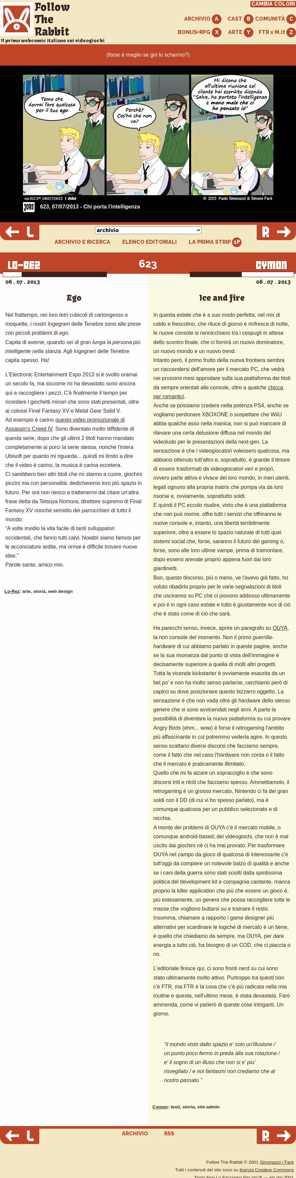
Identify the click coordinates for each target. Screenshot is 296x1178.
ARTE (240, 32)
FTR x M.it (277, 32)
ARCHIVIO (202, 19)
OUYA (280, 628)
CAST (240, 19)
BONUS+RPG (199, 32)
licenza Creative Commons (267, 1169)
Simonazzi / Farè (277, 1162)
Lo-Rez (12, 591)
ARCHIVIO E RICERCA (82, 242)
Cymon (160, 1106)
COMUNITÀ (275, 19)
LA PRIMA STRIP (215, 242)
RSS (169, 1133)
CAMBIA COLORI (273, 4)
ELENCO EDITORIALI (149, 242)
